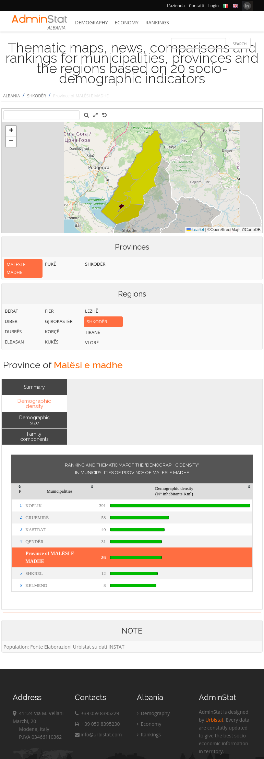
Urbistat (214, 719)
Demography (91, 22)
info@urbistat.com (98, 734)
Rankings (157, 22)
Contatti (196, 6)
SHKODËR (36, 96)
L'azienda (176, 6)
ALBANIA (11, 96)
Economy (127, 22)
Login (213, 6)
